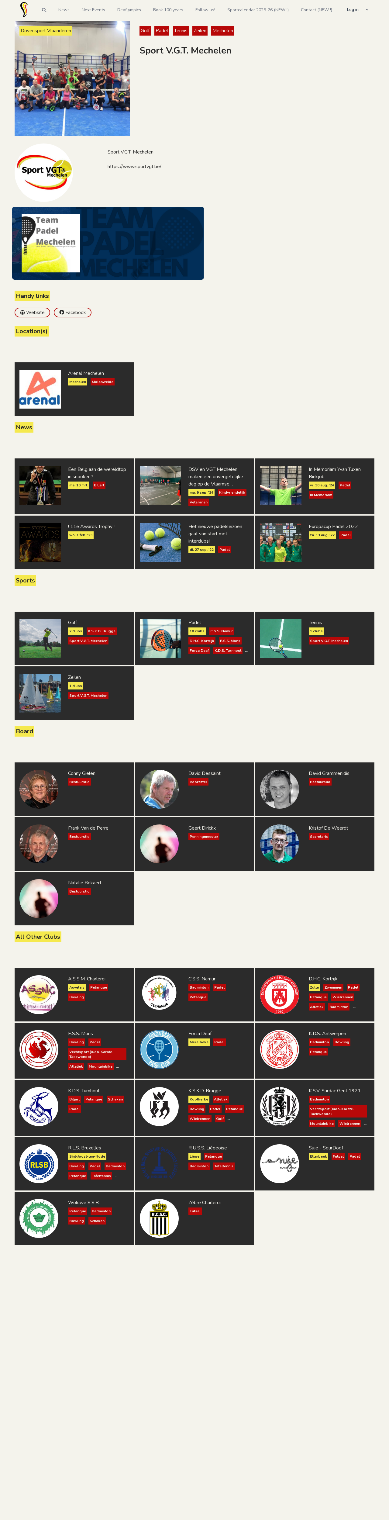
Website (35, 312)
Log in (353, 9)
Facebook (75, 312)
